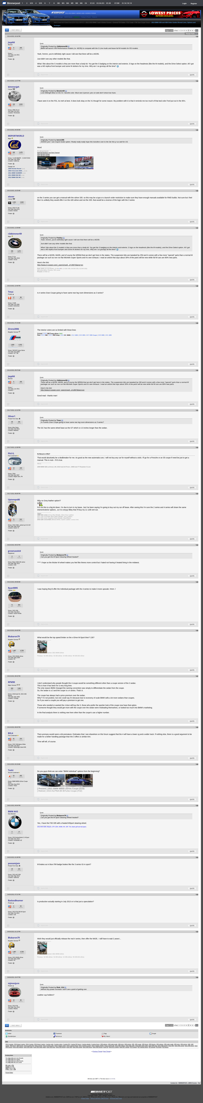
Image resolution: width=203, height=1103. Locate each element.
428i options (103, 1044)
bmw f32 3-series (114, 1047)
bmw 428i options (120, 1046)
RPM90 (11, 682)
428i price (121, 1044)
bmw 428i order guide (141, 1046)
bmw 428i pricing (163, 1046)
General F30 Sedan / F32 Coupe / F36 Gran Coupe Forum (131, 22)
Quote (192, 75)
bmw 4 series (38, 1046)
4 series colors (58, 1044)
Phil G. (11, 453)
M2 (58, 3)
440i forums (20, 1046)
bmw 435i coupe (179, 1046)
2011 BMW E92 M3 (14, 175)
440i (189, 1044)
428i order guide (112, 1044)
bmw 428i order (130, 1046)
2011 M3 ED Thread (43, 155)
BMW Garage (58, 17)
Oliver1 (11, 416)
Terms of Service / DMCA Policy (99, 1098)
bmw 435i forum (189, 1046)
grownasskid (14, 551)
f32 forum (159, 1047)
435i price (177, 1044)
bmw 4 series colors (60, 1046)
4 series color (49, 1044)
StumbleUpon (12, 1036)
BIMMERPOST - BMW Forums (188, 1083)
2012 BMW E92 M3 (14, 177)
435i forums (152, 1044)
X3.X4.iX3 (100, 3)
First (176, 30)
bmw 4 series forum (72, 1046)
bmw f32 (105, 1047)
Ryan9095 (13, 588)
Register (194, 4)
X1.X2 (92, 3)
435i (133, 1044)
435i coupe (138, 1044)
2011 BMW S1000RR (15, 173)
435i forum (145, 1044)
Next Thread (106, 1051)
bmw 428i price (152, 1046)
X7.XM (116, 3)
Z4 (86, 3)
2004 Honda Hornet (14, 168)
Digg (105, 1033)
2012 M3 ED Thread (43, 154)
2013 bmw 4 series (19, 1044)
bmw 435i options (18, 1047)
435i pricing (183, 1044)
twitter (9, 1033)
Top (199, 1083)
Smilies (8, 1067)
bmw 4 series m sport (85, 1046)
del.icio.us (59, 1036)
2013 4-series (9, 1044)
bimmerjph (13, 86)
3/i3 (31, 3)
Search (94, 17)
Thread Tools (190, 33)
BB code (8, 1065)
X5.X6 (108, 3)
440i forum (13, 1046)
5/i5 (40, 3)
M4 (67, 3)
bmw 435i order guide (39, 1047)
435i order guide (168, 1044)
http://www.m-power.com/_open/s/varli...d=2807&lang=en (60, 265)
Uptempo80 (14, 499)
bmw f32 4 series (124, 1047)
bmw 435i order (28, 1047)
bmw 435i (171, 1046)
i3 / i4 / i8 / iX (127, 3)
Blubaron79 (14, 636)
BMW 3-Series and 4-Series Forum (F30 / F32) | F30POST (69, 22)
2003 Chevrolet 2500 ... (16, 171)
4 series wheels (86, 1044)
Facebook (59, 1033)
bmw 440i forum (87, 1047)
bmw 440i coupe (77, 1047)
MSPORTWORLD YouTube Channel (48, 152)
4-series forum (95, 1044)
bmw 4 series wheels (98, 1046)
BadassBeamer (15, 900)
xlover (11, 196)
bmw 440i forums (98, 1047)
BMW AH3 (13, 811)
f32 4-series (133, 1047)
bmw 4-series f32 (109, 1046)
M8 (81, 3)
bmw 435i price (51, 1047)
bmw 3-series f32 (29, 1046)
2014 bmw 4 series (39, 1044)
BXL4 (10, 733)
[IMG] (7, 1068)
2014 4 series (29, 1044)
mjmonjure (13, 983)
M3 (63, 3)
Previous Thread (97, 1051)
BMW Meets (68, 17)
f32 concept (152, 1047)
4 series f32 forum (76, 1044)
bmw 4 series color (48, 1046)
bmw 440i (69, 1047)
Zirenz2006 (13, 329)
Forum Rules (9, 1072)
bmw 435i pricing (61, 1047)
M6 (76, 3)
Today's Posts (86, 17)
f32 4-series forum (142, 1047)
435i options (159, 1044)
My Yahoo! (107, 1036)
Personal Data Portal (116, 1098)
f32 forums (165, 1047)
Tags (6, 1041)
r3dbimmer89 (15, 233)
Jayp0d (11, 42)
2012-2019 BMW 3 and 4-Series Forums (98, 22)
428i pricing (127, 1044)
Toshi (10, 770)
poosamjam (14, 863)
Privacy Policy (85, 1098)
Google (154, 1033)
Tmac (10, 291)
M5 (72, 3)
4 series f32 (66, 1044)
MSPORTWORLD (16, 135)
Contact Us (174, 1083)
